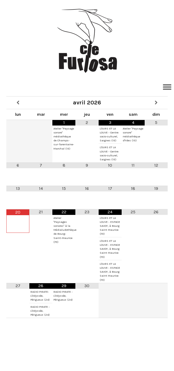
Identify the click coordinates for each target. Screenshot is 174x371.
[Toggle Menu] (167, 86)
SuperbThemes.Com (89, 358)
